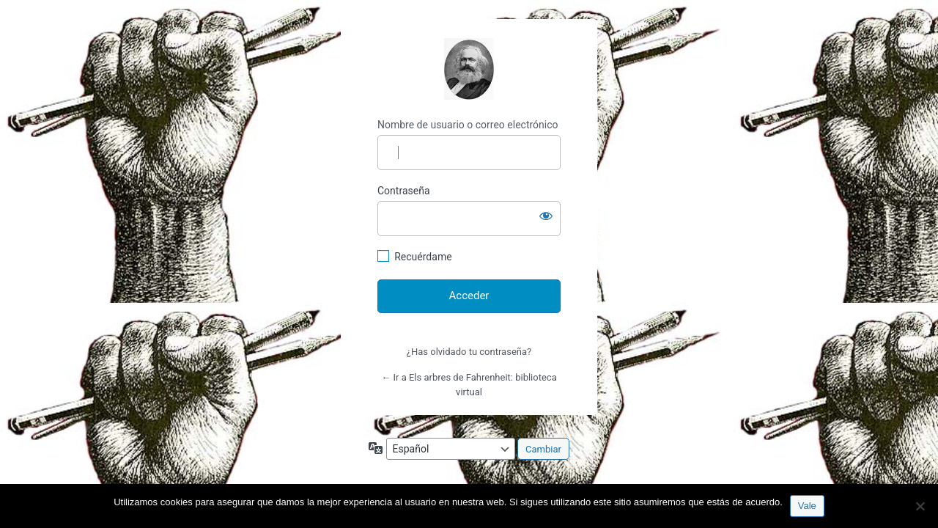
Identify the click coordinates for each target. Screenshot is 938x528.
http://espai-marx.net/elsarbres (469, 69)
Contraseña (403, 191)
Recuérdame (422, 257)
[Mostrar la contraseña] (546, 215)
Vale (807, 505)
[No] (919, 506)
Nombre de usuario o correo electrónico (467, 125)
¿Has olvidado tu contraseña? (469, 351)
